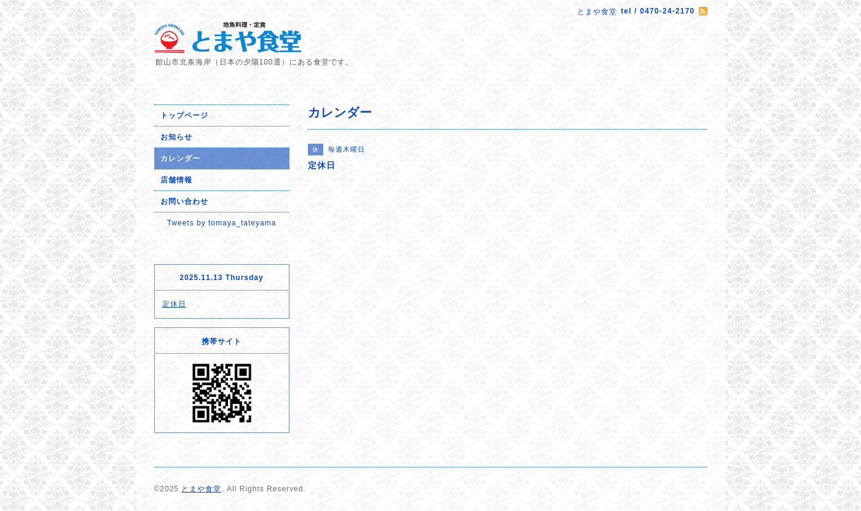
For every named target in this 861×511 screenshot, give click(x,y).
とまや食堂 (201, 489)
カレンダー (180, 158)
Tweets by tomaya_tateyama (222, 223)
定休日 (174, 304)
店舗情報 (176, 180)
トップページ (184, 115)
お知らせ (176, 137)
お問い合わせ (184, 201)
